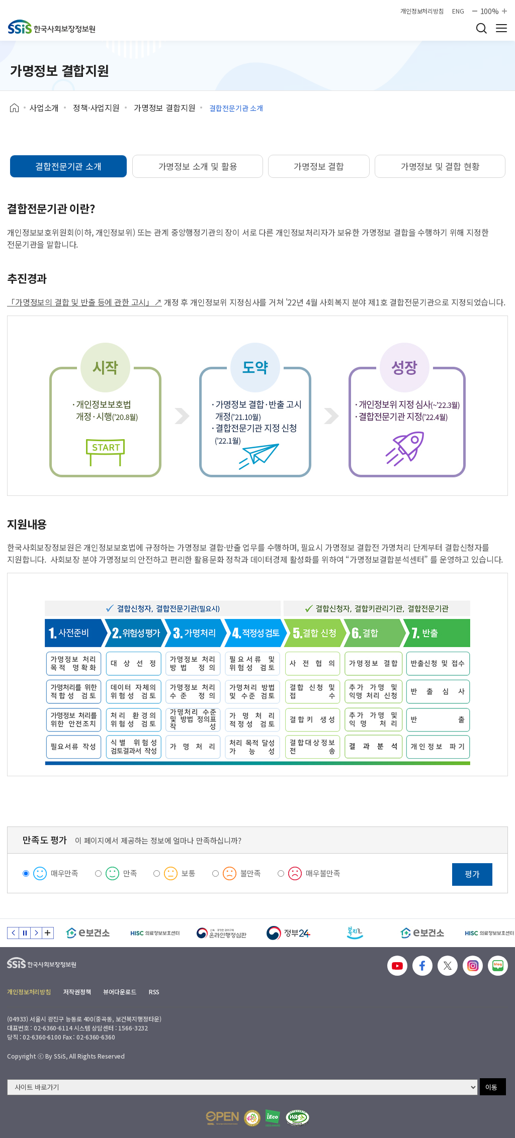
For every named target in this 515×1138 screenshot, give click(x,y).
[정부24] (288, 933)
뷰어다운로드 (119, 991)
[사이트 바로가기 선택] (242, 1087)
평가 (472, 874)
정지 (25, 933)
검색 (481, 28)
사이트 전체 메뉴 (501, 28)
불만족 (251, 873)
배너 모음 (48, 933)
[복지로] (355, 933)
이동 (491, 1087)
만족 (130, 873)
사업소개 (44, 108)
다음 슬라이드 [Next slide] (36, 933)
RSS (154, 991)
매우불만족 (323, 873)
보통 (189, 873)
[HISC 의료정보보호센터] (154, 933)
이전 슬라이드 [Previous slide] (13, 933)
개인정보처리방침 (422, 11)
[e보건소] (87, 933)
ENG (458, 11)
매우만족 (64, 873)
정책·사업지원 (96, 108)
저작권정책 (77, 991)
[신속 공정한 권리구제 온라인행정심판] (221, 933)
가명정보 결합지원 (165, 108)
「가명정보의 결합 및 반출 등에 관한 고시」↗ (84, 302)
